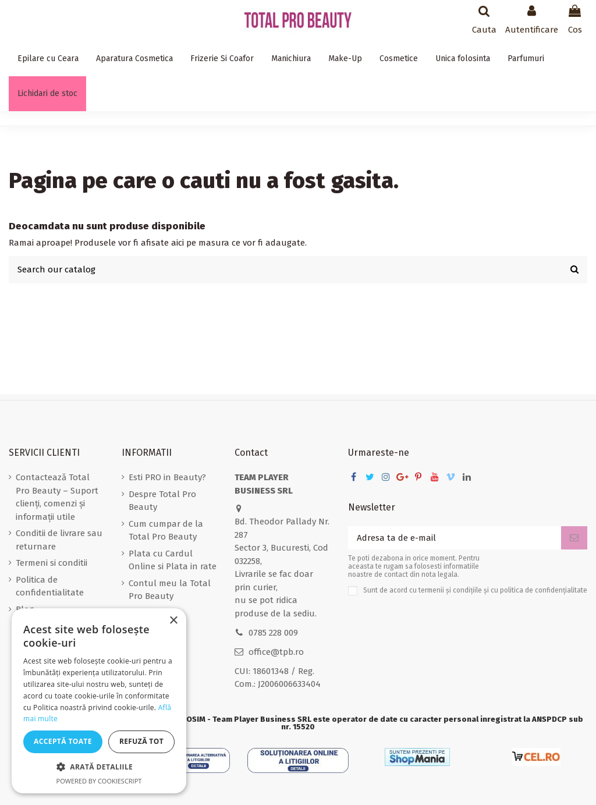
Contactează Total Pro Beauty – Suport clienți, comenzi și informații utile (57, 497)
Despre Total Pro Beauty (162, 501)
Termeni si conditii (51, 563)
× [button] (173, 620)
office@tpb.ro (276, 652)
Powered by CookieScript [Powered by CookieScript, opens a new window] (99, 780)
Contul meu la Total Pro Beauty (170, 590)
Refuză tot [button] (141, 741)
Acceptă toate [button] (63, 741)
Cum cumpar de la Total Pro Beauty (166, 530)
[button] (99, 767)
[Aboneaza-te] (574, 538)
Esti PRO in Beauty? (167, 477)
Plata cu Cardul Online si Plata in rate (173, 560)
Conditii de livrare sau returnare (59, 540)
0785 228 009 (273, 632)
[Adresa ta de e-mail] (455, 538)
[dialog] (99, 700)
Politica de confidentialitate (50, 586)
